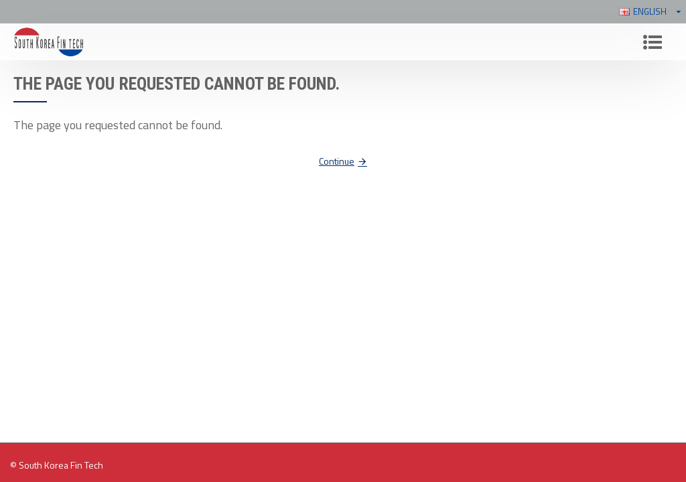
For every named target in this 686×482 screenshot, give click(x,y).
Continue (336, 161)
